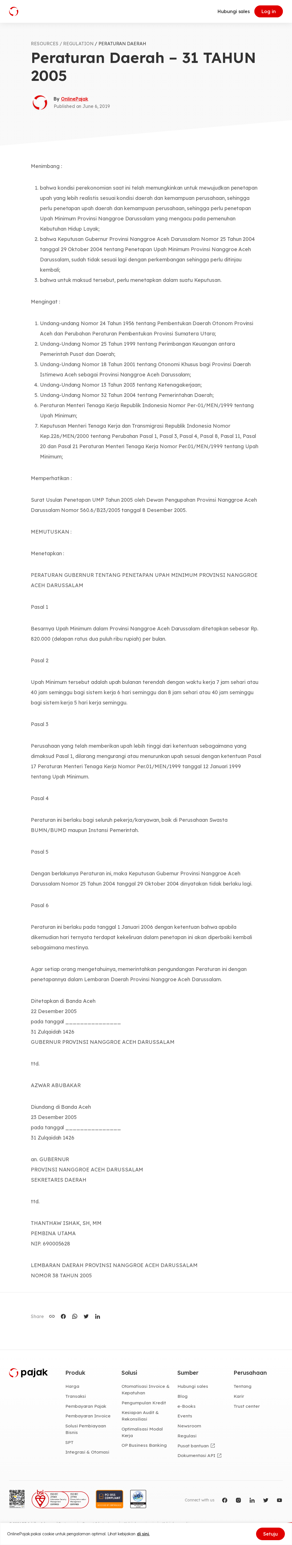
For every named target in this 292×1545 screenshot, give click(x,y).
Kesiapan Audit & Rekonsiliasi (140, 1415)
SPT (69, 1442)
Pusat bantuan (192, 1445)
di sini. (143, 1533)
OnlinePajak (74, 99)
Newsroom (189, 1426)
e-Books (186, 1406)
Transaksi (75, 1396)
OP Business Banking (144, 1445)
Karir (239, 1396)
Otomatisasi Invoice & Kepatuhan (145, 1389)
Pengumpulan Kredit (143, 1402)
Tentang (243, 1386)
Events (184, 1416)
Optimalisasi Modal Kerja (142, 1432)
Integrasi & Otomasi (87, 1452)
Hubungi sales (234, 11)
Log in (268, 11)
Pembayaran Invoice (88, 1416)
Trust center (246, 1406)
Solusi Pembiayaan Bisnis (85, 1429)
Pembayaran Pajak (85, 1406)
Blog (182, 1396)
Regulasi (186, 1436)
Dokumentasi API (196, 1455)
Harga (72, 1386)
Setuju (270, 1534)
